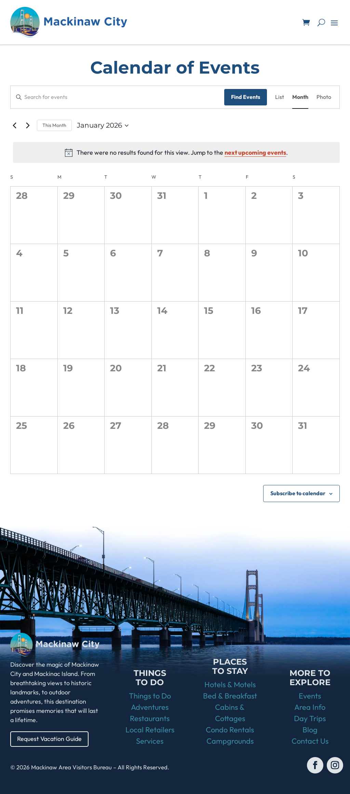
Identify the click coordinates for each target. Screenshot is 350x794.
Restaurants (150, 718)
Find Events (245, 96)
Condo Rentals (230, 729)
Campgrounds (230, 741)
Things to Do (150, 696)
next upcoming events (255, 152)
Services (149, 741)
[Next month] (28, 125)
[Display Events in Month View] (300, 97)
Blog (310, 729)
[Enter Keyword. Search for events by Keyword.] (117, 97)
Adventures (150, 707)
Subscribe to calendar (297, 493)
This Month (54, 125)
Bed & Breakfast (230, 696)
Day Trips (310, 718)
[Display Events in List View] (279, 97)
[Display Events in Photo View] (324, 97)
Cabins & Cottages (230, 712)
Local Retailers (149, 729)
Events (310, 696)
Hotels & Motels (230, 684)
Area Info (309, 707)
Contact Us (310, 741)
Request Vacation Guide (49, 739)
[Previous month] (14, 125)
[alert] (176, 152)
